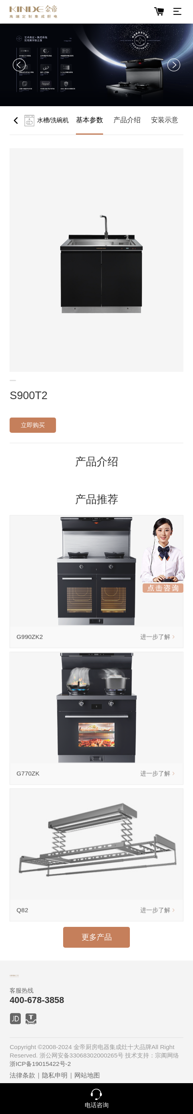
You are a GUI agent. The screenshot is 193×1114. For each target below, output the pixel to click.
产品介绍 (127, 120)
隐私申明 (55, 1075)
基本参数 (89, 120)
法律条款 (22, 1075)
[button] (19, 65)
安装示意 (164, 120)
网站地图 (87, 1075)
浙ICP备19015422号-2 (40, 1063)
